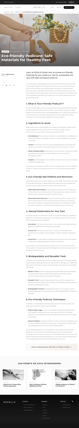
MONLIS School (8, 7)
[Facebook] (2, 85)
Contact (58, 7)
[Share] (13, 85)
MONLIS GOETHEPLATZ (29, 404)
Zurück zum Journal (9, 48)
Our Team (17, 7)
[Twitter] (6, 85)
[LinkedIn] (10, 85)
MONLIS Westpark (28, 407)
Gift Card (45, 410)
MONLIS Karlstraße (28, 410)
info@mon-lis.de (66, 407)
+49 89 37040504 (66, 404)
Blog (52, 7)
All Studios (45, 404)
